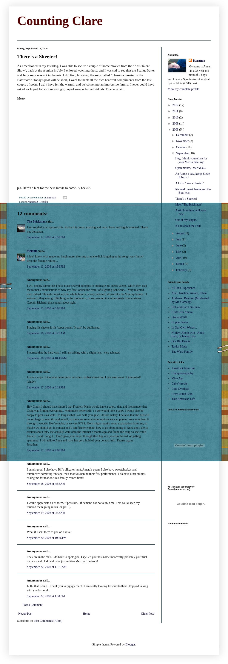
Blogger (130, 644)
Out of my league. (186, 219)
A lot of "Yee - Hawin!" (189, 183)
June (179, 245)
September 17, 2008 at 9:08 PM (46, 450)
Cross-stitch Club (182, 394)
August (180, 233)
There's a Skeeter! (186, 198)
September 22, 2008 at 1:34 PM (46, 596)
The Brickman (36, 221)
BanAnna (199, 60)
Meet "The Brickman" (188, 204)
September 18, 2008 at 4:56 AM (46, 483)
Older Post (147, 613)
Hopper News (180, 322)
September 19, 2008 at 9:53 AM (46, 512)
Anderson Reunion (38, 201)
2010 (176, 117)
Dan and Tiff (179, 317)
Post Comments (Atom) (48, 620)
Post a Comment (33, 604)
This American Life (183, 399)
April (179, 257)
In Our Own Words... (184, 327)
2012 (176, 105)
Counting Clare (60, 21)
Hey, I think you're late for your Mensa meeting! (191, 160)
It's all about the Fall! (188, 226)
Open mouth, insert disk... (190, 168)
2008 (176, 129)
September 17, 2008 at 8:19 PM (46, 387)
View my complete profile (183, 89)
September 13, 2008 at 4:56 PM (46, 266)
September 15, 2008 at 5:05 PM (46, 308)
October (181, 147)
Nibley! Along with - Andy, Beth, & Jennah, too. (188, 334)
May (179, 251)
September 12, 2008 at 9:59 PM (46, 237)
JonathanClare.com (183, 368)
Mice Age (177, 378)
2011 (176, 111)
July (179, 239)
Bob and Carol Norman (186, 307)
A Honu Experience (183, 288)
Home (86, 613)
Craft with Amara (182, 312)
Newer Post (25, 613)
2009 (176, 123)
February (182, 270)
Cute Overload (180, 388)
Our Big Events (181, 341)
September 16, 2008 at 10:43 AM (47, 358)
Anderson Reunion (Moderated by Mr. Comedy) (190, 300)
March (180, 263)
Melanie (32, 251)
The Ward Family (182, 351)
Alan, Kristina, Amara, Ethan (189, 293)
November (182, 141)
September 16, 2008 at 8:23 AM (46, 333)
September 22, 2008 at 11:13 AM (46, 567)
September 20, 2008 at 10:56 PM (46, 537)
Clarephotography (182, 373)
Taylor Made (179, 346)
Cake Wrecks (180, 383)
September (182, 153)
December (182, 135)
